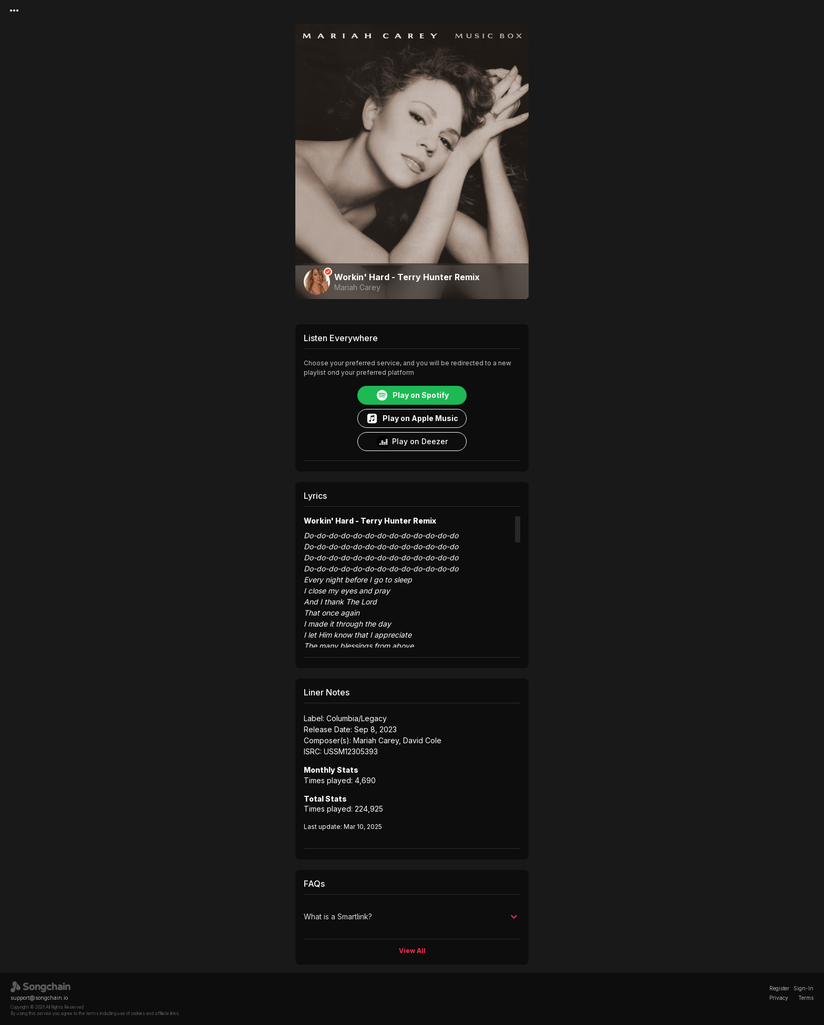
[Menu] (14, 10)
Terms (805, 997)
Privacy (778, 997)
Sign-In (803, 988)
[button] (412, 916)
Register (779, 988)
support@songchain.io (39, 998)
